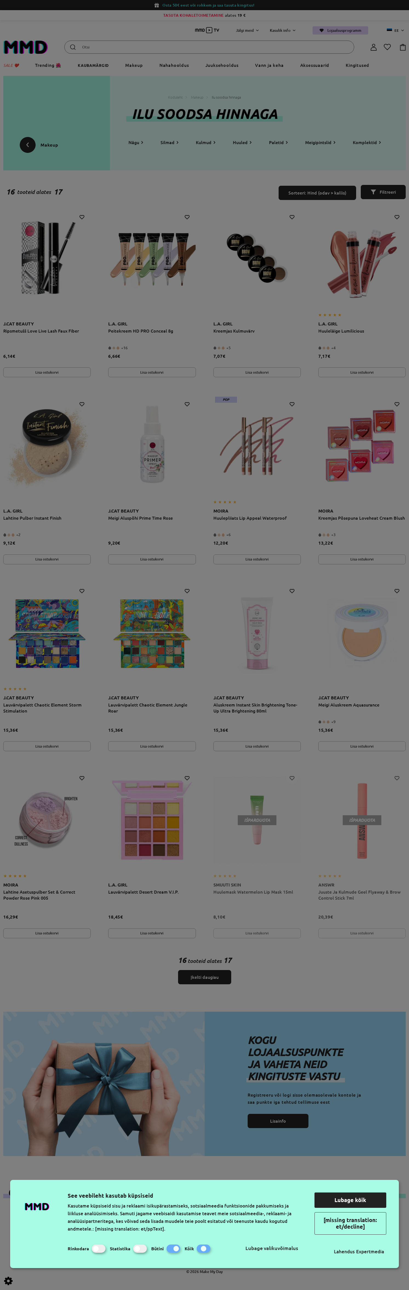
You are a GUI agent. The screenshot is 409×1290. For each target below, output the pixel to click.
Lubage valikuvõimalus (271, 1248)
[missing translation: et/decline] (350, 1223)
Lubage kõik (350, 1200)
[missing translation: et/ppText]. (130, 1228)
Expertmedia (370, 1251)
